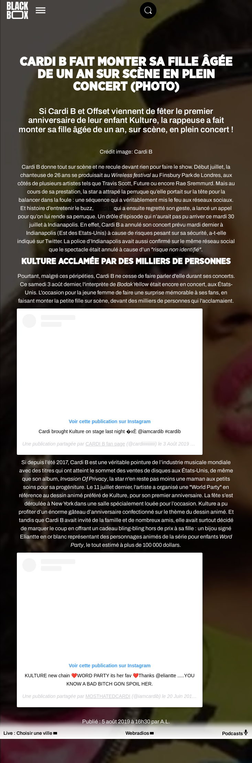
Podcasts (235, 733)
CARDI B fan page (105, 444)
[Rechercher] (148, 10)
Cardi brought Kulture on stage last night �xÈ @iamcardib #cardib (109, 431)
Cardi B (104, 208)
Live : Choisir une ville (27, 733)
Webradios (137, 733)
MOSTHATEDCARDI (108, 696)
